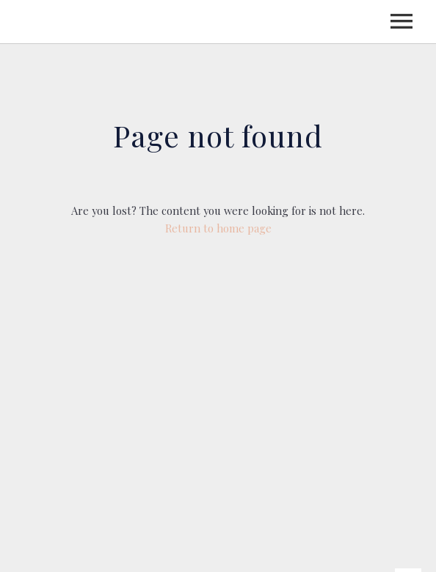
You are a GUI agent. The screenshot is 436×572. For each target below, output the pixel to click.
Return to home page (218, 228)
